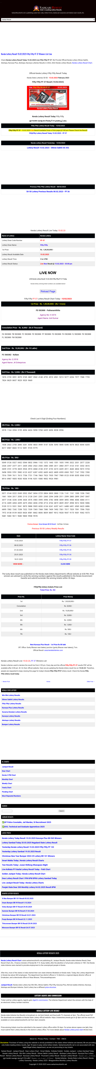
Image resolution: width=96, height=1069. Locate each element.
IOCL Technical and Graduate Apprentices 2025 (24, 827)
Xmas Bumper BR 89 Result (47, 524)
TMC (58, 1039)
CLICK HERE (65, 564)
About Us (33, 1039)
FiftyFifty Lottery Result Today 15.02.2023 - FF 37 (48, 133)
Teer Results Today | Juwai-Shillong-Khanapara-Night (25, 865)
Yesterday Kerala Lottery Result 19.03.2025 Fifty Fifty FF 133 (28, 847)
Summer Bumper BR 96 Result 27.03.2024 (18, 911)
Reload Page (48, 291)
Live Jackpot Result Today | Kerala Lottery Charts (23, 883)
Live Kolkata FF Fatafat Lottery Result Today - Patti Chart (26, 869)
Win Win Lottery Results (11, 695)
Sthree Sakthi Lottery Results (13, 700)
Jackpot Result (7, 767)
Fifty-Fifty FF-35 (65, 550)
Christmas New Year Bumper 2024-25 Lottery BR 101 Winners (28, 856)
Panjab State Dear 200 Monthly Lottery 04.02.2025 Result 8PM (29, 887)
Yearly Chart (6, 788)
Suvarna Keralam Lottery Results (14, 712)
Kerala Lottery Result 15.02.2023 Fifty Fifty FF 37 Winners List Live (26, 54)
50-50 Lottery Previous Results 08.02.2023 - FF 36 (48, 191)
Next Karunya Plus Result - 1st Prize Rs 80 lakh (48, 645)
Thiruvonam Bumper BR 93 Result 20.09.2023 (19, 924)
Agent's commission (40, 1000)
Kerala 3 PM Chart (9, 775)
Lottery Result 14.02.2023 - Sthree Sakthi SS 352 (48, 148)
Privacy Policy (43, 1039)
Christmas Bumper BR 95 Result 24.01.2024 (18, 915)
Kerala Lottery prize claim (73, 1030)
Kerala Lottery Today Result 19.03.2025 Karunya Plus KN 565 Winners (32, 838)
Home (48, 681)
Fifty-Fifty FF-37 (65, 541)
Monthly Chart (7, 779)
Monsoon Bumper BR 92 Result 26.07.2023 (18, 928)
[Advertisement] (48, 38)
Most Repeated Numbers (11, 796)
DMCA (63, 1039)
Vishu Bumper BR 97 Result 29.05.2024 (17, 907)
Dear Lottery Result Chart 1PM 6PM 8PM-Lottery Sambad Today (29, 878)
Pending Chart (7, 792)
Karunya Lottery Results (11, 716)
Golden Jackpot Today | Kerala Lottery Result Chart (23, 874)
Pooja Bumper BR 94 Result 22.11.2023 (17, 919)
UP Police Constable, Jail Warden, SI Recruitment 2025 (27, 822)
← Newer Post (5, 681)
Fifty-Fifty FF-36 (65, 545)
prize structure (50, 987)
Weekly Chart (7, 783)
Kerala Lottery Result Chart (82, 63)
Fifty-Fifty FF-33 (65, 559)
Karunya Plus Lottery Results (13, 708)
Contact (52, 1039)
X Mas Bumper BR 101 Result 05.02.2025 (17, 898)
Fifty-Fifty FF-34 (65, 555)
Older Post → (91, 681)
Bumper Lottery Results (11, 724)
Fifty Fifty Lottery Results (11, 704)
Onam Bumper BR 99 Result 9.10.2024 (16, 903)
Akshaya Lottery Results (11, 720)
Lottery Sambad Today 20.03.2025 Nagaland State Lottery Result (29, 843)
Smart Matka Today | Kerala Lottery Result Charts (23, 860)
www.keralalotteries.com (53, 650)
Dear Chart (6, 771)
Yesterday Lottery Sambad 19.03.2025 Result (21, 851)
